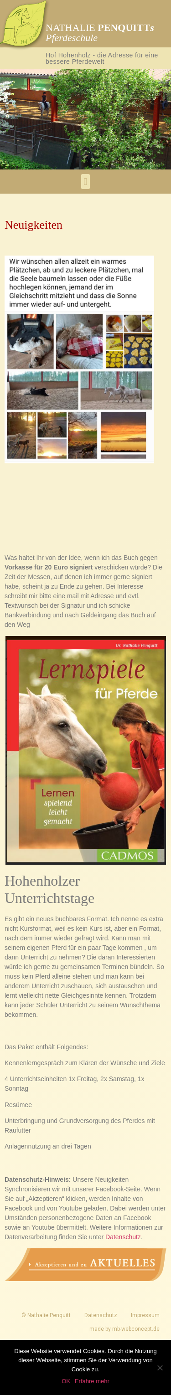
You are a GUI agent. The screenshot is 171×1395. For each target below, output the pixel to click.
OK (66, 1381)
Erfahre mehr (92, 1381)
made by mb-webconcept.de (124, 1329)
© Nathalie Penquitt (46, 1315)
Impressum (145, 1315)
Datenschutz (123, 1237)
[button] (85, 181)
